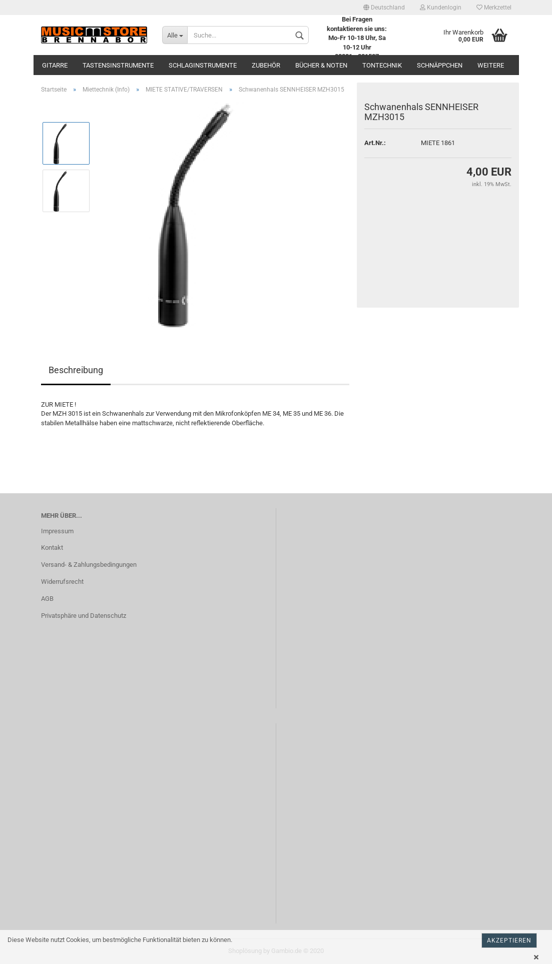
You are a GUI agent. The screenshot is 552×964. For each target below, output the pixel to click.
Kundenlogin (440, 7)
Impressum (57, 531)
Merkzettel (493, 7)
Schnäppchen (439, 65)
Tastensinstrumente (118, 65)
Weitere (490, 65)
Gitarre (55, 65)
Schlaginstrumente (203, 65)
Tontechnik (382, 65)
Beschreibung (76, 370)
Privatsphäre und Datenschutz (83, 615)
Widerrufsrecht (62, 581)
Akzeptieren (509, 940)
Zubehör (266, 65)
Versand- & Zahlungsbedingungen (89, 564)
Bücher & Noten (321, 65)
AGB (47, 598)
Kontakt (52, 547)
